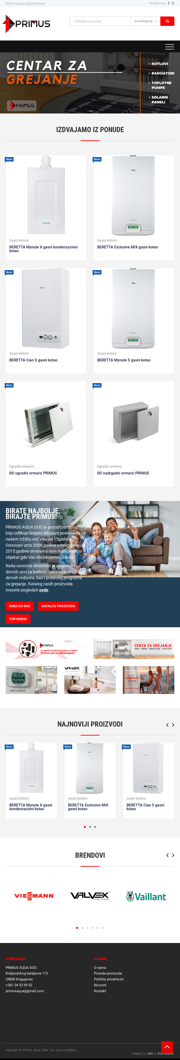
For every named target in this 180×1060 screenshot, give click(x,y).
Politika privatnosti (109, 979)
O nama (100, 968)
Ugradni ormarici (21, 466)
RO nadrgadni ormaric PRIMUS (123, 473)
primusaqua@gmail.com (26, 3)
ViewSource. (165, 1053)
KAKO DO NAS (19, 606)
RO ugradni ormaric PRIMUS (33, 473)
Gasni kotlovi (19, 240)
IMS (150, 1053)
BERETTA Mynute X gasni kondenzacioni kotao (43, 249)
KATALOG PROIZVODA (58, 606)
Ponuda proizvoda (108, 973)
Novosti (100, 985)
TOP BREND (18, 619)
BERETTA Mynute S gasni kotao (123, 360)
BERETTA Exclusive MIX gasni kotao (127, 247)
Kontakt (100, 991)
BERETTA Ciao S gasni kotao (33, 360)
